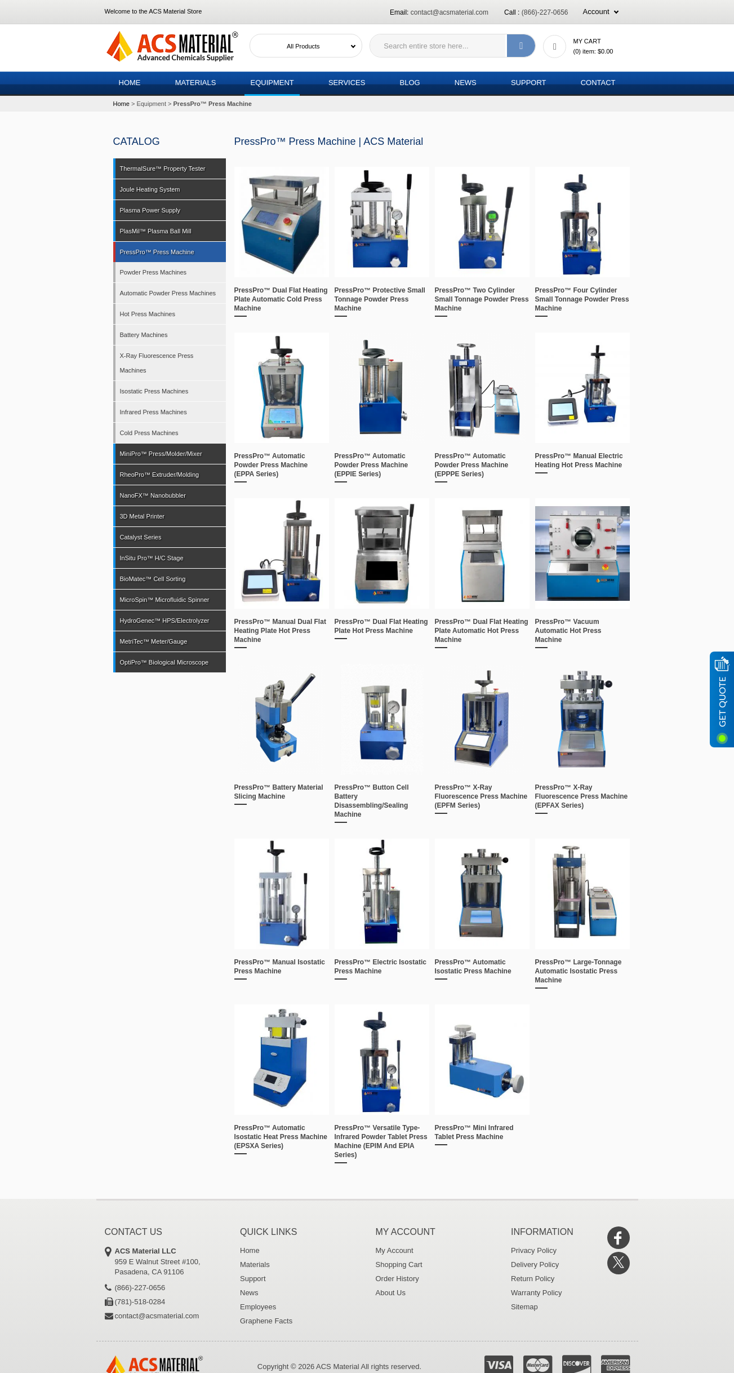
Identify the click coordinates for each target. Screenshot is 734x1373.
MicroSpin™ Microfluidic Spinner (165, 599)
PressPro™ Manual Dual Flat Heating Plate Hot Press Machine (280, 631)
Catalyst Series (141, 537)
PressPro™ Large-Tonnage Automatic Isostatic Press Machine (578, 971)
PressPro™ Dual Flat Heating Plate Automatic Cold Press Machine (281, 299)
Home (130, 82)
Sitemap (524, 1307)
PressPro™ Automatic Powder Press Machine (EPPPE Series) (472, 465)
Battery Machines (144, 334)
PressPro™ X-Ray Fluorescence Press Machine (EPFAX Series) (581, 796)
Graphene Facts (266, 1321)
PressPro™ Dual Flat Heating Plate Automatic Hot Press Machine (481, 631)
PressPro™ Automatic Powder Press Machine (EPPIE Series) (371, 465)
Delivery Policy (535, 1264)
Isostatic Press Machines (154, 391)
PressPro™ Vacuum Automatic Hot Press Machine (568, 631)
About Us (391, 1292)
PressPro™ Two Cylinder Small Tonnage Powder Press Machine (482, 299)
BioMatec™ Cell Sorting (153, 578)
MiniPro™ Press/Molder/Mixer (161, 453)
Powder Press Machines (153, 272)
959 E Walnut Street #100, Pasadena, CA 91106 (169, 1261)
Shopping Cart (399, 1264)
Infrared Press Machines (153, 412)
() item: (593, 51)
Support (528, 82)
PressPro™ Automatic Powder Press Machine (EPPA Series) (271, 465)
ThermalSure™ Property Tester (163, 168)
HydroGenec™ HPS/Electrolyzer (165, 620)
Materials (195, 82)
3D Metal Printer (142, 516)
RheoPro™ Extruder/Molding (159, 474)
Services (347, 82)
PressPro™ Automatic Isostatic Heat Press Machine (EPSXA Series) (280, 1137)
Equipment (271, 82)
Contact (598, 82)
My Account (394, 1250)
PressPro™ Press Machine (157, 252)
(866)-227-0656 (545, 12)
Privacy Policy (534, 1250)
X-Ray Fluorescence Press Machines (157, 363)
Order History (397, 1278)
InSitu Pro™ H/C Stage (152, 558)
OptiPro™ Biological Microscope (164, 662)
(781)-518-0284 (140, 1301)
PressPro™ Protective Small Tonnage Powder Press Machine (380, 299)
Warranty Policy (536, 1292)
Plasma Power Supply (150, 210)
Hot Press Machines (147, 314)
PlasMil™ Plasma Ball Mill (156, 231)
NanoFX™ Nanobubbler (153, 495)
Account (596, 11)
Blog (410, 82)
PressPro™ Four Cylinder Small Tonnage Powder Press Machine (582, 299)
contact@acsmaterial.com (449, 12)
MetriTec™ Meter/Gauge (154, 641)
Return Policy (532, 1278)
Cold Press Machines (149, 432)
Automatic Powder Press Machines (168, 293)
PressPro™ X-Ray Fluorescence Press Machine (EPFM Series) (481, 796)
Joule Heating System (150, 189)
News (466, 82)
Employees (258, 1307)
